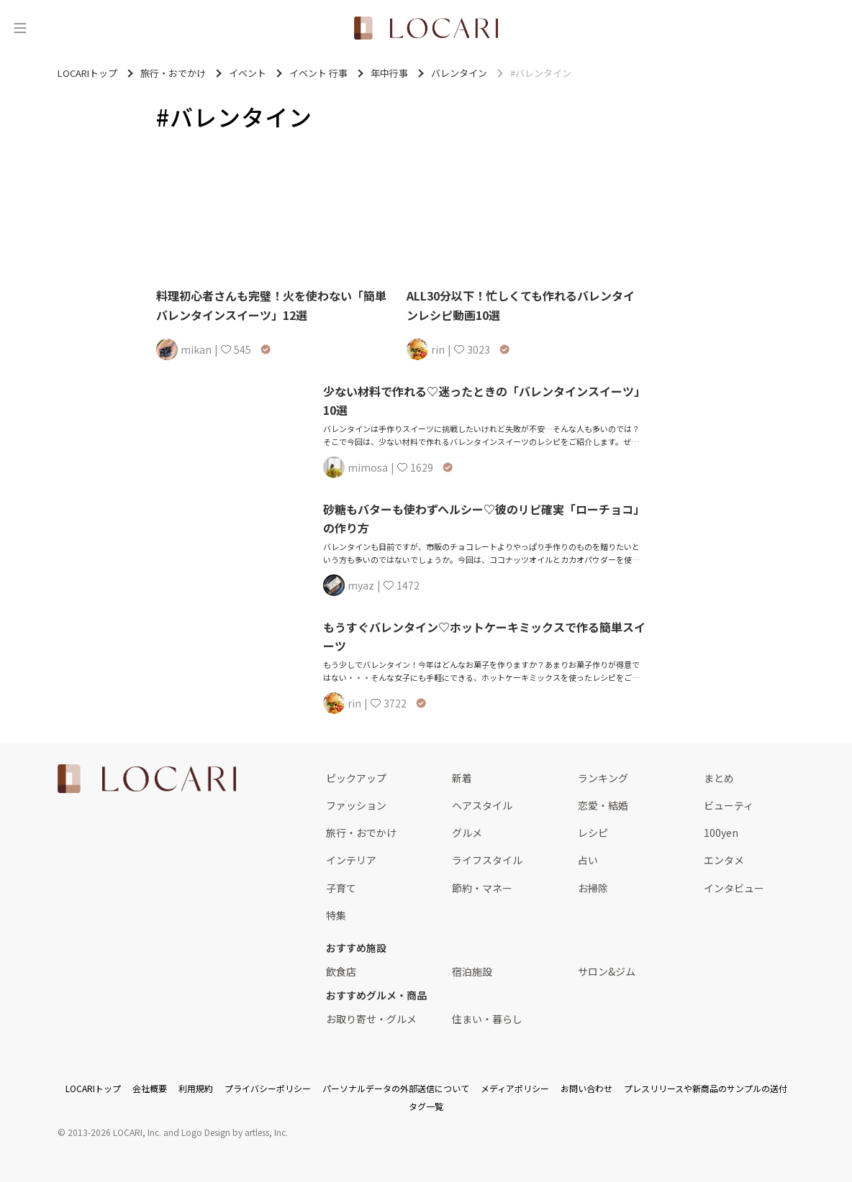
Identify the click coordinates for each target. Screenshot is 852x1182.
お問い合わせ (586, 1088)
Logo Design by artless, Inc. (234, 1132)
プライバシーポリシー (268, 1088)
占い (588, 860)
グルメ (467, 832)
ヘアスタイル (482, 805)
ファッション (356, 805)
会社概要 (149, 1088)
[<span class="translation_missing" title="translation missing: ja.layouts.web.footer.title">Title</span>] (147, 778)
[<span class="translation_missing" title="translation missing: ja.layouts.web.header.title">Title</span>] (426, 28)
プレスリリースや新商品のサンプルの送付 (705, 1088)
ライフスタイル (487, 860)
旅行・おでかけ (361, 832)
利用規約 (195, 1088)
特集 (336, 915)
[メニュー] (20, 28)
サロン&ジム (606, 971)
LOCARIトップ (93, 1088)
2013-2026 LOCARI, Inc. (114, 1132)
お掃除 (593, 888)
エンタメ (724, 860)
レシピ (593, 832)
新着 (462, 778)
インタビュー (734, 888)
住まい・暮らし (487, 1019)
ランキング (603, 778)
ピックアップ (356, 778)
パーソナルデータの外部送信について (395, 1088)
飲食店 (341, 971)
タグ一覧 (426, 1106)
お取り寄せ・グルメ (371, 1019)
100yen (721, 832)
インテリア (351, 860)
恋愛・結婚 (603, 805)
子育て (341, 888)
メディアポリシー (515, 1088)
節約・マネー (482, 888)
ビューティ (728, 805)
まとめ (719, 778)
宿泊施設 (472, 971)
